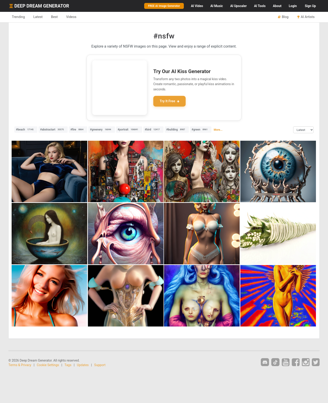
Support (99, 365)
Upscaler (238, 6)
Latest (38, 17)
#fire (78, 130)
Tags (67, 365)
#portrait (129, 130)
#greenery (101, 130)
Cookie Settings (48, 365)
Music (216, 6)
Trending (18, 17)
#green (201, 130)
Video (197, 6)
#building (176, 130)
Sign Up (310, 6)
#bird (153, 130)
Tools (260, 6)
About (277, 6)
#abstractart (53, 130)
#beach (26, 130)
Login (293, 6)
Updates (83, 365)
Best (54, 17)
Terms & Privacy (19, 365)
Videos (71, 17)
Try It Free (169, 101)
